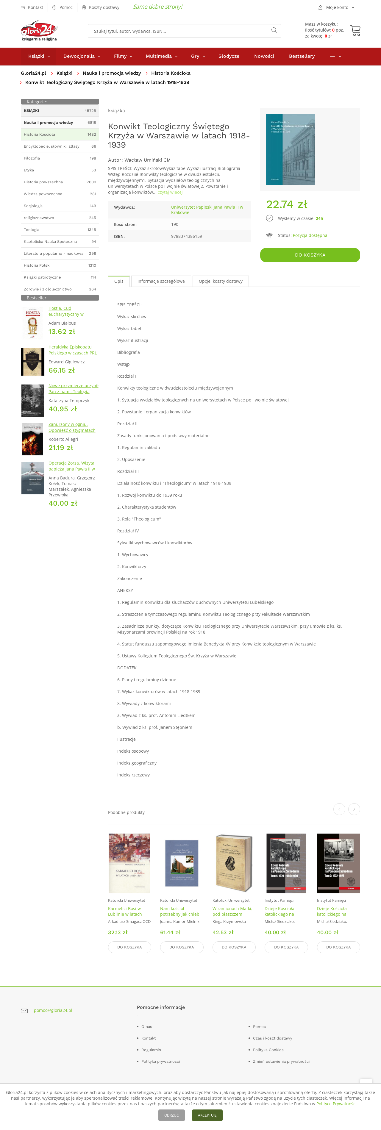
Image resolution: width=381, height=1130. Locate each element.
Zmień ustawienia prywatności (281, 1061)
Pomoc (259, 1026)
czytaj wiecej (170, 192)
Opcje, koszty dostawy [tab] (221, 281)
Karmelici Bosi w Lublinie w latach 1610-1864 (125, 914)
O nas (146, 1026)
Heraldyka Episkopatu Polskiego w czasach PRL (73, 350)
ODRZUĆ (171, 1115)
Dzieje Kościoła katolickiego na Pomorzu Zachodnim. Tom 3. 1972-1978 (338, 917)
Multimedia (159, 56)
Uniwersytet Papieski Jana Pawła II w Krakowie (207, 209)
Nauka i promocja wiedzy (112, 73)
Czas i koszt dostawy (272, 1038)
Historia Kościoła (170, 73)
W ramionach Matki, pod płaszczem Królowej (232, 914)
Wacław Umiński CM (147, 160)
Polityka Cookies (268, 1050)
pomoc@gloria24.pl (53, 1010)
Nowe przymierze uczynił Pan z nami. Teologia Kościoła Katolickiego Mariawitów (74, 394)
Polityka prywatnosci (160, 1061)
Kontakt (148, 1038)
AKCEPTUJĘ (207, 1115)
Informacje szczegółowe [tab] (161, 281)
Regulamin (151, 1050)
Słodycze (228, 56)
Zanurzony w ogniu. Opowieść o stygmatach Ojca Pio (72, 430)
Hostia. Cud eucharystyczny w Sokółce (66, 314)
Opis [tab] (119, 281)
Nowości (264, 56)
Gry (195, 56)
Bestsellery (302, 56)
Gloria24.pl (33, 73)
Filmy (120, 56)
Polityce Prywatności (336, 1103)
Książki (36, 56)
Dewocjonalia (79, 56)
